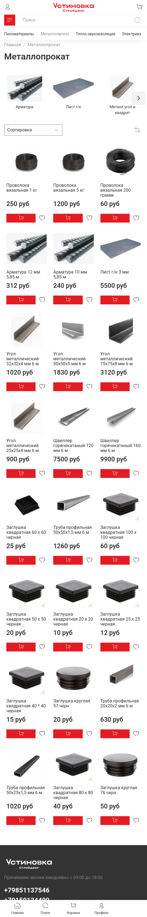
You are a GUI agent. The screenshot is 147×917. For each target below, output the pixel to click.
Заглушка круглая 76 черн (118, 790)
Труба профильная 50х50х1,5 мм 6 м (72, 530)
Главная (12, 44)
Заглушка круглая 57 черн (71, 703)
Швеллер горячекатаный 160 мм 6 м (120, 445)
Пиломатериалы (19, 34)
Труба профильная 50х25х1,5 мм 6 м (25, 790)
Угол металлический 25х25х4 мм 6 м (22, 445)
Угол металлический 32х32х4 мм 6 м (22, 358)
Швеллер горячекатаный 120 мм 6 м (73, 445)
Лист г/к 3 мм (114, 272)
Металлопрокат (55, 34)
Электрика (131, 34)
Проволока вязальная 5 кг (68, 188)
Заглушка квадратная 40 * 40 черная (26, 705)
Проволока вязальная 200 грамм (115, 190)
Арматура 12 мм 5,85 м (23, 274)
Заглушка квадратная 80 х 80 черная (73, 792)
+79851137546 (27, 890)
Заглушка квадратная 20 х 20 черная (73, 619)
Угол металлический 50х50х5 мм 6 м (69, 358)
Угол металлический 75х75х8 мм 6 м (116, 358)
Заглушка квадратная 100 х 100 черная (118, 532)
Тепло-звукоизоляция (95, 34)
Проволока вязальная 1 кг (21, 188)
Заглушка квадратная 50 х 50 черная (26, 619)
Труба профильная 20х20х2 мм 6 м (119, 703)
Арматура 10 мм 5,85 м (70, 274)
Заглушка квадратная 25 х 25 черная (120, 619)
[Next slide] (138, 98)
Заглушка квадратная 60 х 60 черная (26, 532)
